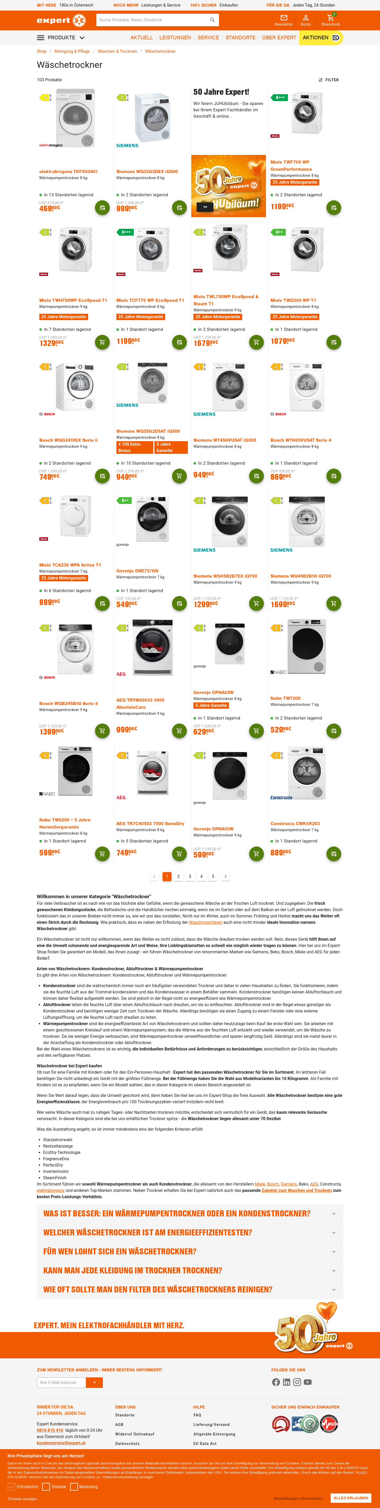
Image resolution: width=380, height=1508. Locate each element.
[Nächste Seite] (225, 876)
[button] (24, 1499)
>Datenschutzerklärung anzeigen (127, 1477)
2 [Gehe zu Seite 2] (178, 876)
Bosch (273, 1184)
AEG (314, 1184)
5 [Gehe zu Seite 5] (213, 876)
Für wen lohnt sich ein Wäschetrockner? (190, 1252)
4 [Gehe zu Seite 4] (201, 876)
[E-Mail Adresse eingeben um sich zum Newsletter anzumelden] (61, 1382)
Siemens (289, 1184)
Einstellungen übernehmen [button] (298, 1498)
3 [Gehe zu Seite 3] (190, 876)
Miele (260, 1184)
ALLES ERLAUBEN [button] (351, 1498)
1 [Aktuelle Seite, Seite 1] (167, 876)
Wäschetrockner (160, 51)
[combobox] (157, 20)
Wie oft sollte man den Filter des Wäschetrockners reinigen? (190, 1290)
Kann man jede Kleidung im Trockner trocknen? (190, 1271)
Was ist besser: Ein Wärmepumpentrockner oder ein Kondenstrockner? (190, 1214)
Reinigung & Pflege (72, 51)
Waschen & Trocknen (117, 51)
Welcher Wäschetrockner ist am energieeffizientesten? (190, 1233)
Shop (41, 51)
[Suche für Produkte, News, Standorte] (154, 20)
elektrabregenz (51, 1190)
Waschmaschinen (205, 922)
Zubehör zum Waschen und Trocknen (297, 1190)
